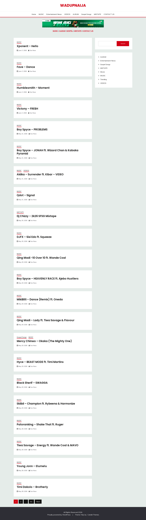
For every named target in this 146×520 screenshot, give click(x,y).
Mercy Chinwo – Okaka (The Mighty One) (44, 341)
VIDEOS (67, 14)
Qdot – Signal (26, 195)
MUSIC (41, 14)
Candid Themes (93, 515)
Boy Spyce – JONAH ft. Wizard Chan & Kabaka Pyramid (47, 152)
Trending (103, 79)
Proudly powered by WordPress (59, 515)
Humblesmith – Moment (33, 88)
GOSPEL (69, 31)
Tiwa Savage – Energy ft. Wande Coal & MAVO (47, 445)
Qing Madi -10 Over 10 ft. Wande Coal (41, 258)
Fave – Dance (26, 67)
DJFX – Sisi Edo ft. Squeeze (34, 237)
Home (34, 14)
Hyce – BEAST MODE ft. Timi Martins (40, 362)
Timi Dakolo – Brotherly (32, 487)
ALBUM (76, 14)
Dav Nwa (33, 50)
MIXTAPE (97, 14)
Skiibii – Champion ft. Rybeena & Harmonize (46, 403)
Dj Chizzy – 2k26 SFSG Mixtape (36, 216)
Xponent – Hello (27, 46)
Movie (102, 72)
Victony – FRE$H (27, 108)
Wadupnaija (73, 5)
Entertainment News (54, 14)
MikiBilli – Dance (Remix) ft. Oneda (40, 299)
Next (38, 502)
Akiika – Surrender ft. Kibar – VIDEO (40, 174)
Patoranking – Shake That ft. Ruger (40, 424)
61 (31, 502)
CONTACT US (109, 14)
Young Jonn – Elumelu (32, 466)
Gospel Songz (86, 14)
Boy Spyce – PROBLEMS (32, 129)
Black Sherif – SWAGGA (32, 383)
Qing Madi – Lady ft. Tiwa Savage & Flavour (45, 320)
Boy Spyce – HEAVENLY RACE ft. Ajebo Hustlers (47, 278)
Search (123, 44)
